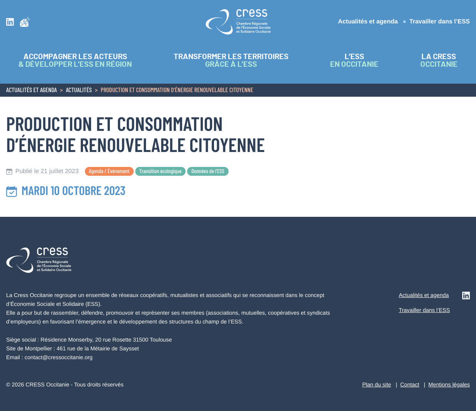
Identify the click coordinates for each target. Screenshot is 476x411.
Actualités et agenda (368, 21)
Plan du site (376, 385)
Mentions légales (449, 385)
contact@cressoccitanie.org (59, 358)
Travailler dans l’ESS (440, 21)
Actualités (79, 90)
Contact (410, 385)
